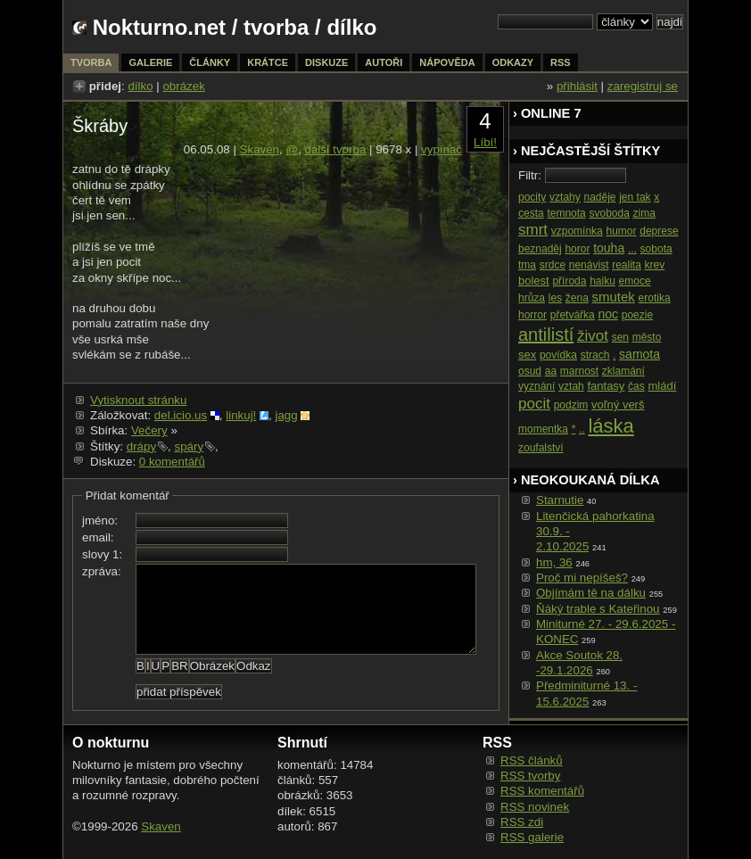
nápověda (447, 62)
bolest (533, 280)
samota (639, 354)
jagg (286, 415)
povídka (558, 355)
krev (655, 265)
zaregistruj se (642, 86)
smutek (613, 296)
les (555, 298)
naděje (599, 197)
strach (595, 355)
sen (620, 337)
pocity (532, 197)
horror (532, 315)
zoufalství (541, 448)
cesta (531, 213)
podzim (571, 405)
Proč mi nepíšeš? (582, 577)
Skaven (259, 149)
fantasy (605, 385)
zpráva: (101, 571)
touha (608, 248)
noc (608, 314)
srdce (552, 265)
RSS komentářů (542, 790)
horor (577, 249)
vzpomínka (577, 231)
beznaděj (540, 249)
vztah (571, 386)
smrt (533, 229)
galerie (150, 62)
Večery (149, 430)
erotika (655, 298)
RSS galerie (532, 837)
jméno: (100, 520)
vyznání (536, 386)
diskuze (326, 62)
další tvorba (335, 149)
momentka (543, 429)
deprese (659, 231)
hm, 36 (554, 562)
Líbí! (485, 142)
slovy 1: (102, 554)
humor (621, 231)
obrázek (183, 86)
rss (560, 62)
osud (529, 371)
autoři (383, 62)
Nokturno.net (159, 27)
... (632, 249)
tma (527, 265)
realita (626, 265)
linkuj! (241, 415)
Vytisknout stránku (138, 400)
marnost (579, 371)
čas (636, 386)
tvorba (276, 27)
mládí (662, 385)
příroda (569, 281)
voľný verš (617, 404)
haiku (602, 281)
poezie (637, 315)
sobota (656, 249)
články (209, 62)
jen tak (634, 197)
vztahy (565, 197)
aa (551, 371)
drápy (141, 446)
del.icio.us (180, 415)
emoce (635, 281)
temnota (566, 213)
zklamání (623, 371)
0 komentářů (172, 461)
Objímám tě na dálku (591, 592)
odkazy (512, 62)
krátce (267, 62)
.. (582, 429)
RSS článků (531, 760)
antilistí (546, 334)
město (647, 337)
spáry (188, 446)
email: (98, 537)
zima (644, 213)
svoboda (609, 213)
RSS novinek (534, 807)
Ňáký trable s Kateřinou (598, 608)
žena (577, 298)
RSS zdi (521, 822)
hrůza (531, 298)
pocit (534, 403)
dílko (140, 86)
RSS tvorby (530, 775)
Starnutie (559, 500)
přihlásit (577, 86)
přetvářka (572, 315)
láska (610, 426)
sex (527, 354)
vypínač (441, 149)
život (592, 335)
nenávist (589, 265)
